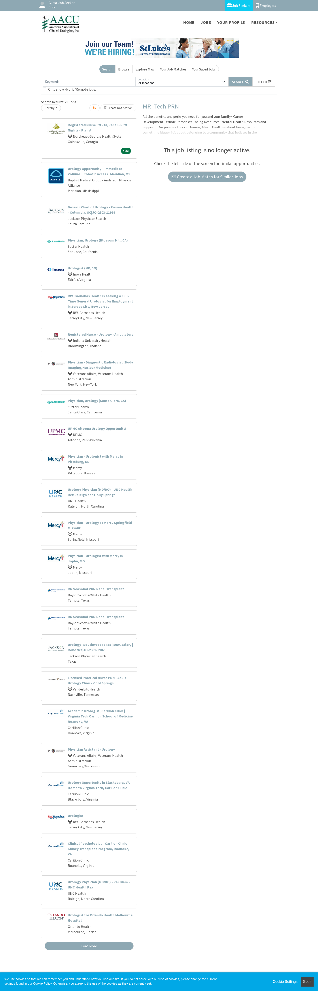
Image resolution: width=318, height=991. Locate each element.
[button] (264, 82)
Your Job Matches (173, 69)
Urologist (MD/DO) (82, 268)
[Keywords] (89, 82)
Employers (266, 5)
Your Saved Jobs (204, 69)
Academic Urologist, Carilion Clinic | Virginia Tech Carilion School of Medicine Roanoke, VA (100, 716)
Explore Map (144, 69)
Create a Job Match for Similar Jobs (207, 176)
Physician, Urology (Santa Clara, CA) (97, 400)
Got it (307, 981)
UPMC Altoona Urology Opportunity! (97, 428)
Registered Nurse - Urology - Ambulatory (100, 334)
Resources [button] (262, 22)
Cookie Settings (285, 981)
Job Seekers (238, 5)
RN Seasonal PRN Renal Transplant (96, 589)
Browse (123, 69)
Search (107, 69)
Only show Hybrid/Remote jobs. (72, 89)
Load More (89, 946)
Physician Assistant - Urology (91, 749)
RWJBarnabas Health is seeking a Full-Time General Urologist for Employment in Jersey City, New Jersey (100, 301)
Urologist (75, 815)
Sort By (50, 108)
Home (189, 22)
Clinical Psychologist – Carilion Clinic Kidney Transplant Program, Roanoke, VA (98, 848)
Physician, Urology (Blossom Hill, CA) (98, 240)
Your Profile (231, 22)
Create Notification (118, 108)
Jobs (206, 22)
